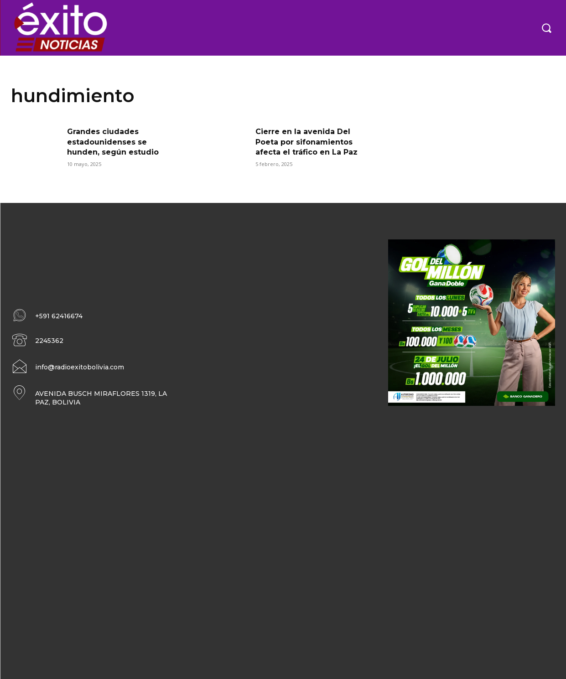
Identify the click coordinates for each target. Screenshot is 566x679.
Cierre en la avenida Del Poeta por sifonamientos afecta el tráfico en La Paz (306, 141)
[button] (546, 27)
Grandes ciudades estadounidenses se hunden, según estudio (113, 141)
